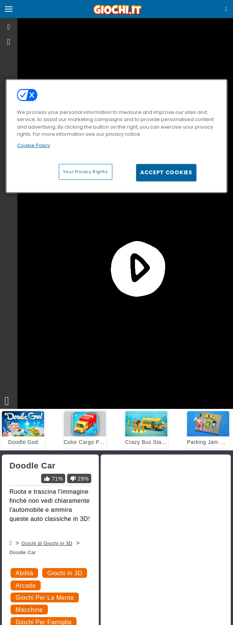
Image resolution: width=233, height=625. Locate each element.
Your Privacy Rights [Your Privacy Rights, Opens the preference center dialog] (85, 172)
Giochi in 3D (64, 573)
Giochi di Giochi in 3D (46, 543)
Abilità (24, 573)
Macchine (29, 610)
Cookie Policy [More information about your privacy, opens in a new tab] (33, 145)
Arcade (25, 585)
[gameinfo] (9, 42)
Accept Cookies (166, 172)
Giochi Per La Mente (44, 597)
